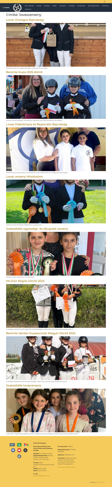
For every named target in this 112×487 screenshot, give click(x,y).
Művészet (47, 6)
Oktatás (39, 6)
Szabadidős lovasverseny (23, 385)
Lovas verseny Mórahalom (24, 176)
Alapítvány (28, 9)
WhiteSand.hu (101, 482)
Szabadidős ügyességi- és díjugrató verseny (37, 228)
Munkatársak (81, 6)
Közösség (72, 6)
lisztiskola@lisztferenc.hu (41, 476)
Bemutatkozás (30, 6)
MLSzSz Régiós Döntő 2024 (25, 281)
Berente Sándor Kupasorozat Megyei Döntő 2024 (41, 333)
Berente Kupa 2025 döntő (24, 72)
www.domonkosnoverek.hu (67, 467)
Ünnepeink (63, 6)
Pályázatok (105, 6)
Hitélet (54, 6)
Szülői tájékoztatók (94, 6)
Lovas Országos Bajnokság (25, 19)
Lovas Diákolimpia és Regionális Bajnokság (36, 124)
